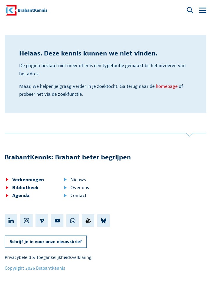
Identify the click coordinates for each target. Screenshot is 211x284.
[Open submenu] (202, 10)
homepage (167, 86)
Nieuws (74, 180)
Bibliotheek (22, 188)
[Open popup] (190, 11)
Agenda (17, 195)
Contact (74, 195)
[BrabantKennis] (26, 10)
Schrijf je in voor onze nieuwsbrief (46, 242)
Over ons (76, 188)
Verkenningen (24, 180)
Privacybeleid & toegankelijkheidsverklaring (48, 257)
